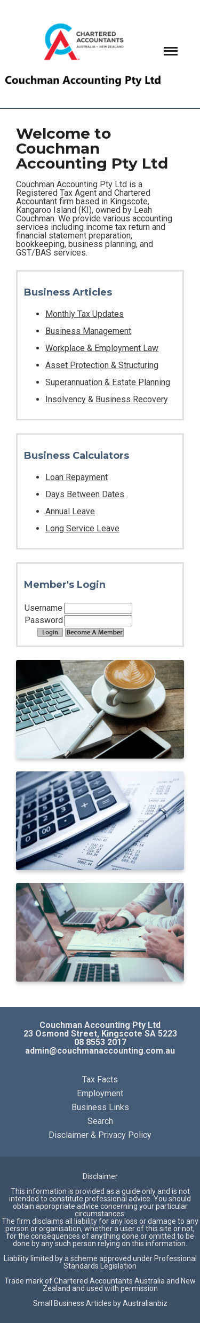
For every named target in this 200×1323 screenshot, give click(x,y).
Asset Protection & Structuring (101, 365)
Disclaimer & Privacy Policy (100, 1135)
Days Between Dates (84, 494)
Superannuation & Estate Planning (107, 382)
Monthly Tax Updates (84, 314)
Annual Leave (70, 511)
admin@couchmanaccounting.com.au (100, 1051)
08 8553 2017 (100, 1042)
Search (100, 1121)
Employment (100, 1093)
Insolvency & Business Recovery (106, 399)
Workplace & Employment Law (101, 348)
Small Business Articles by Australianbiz (100, 1303)
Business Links (100, 1107)
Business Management (88, 331)
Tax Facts (100, 1079)
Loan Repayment (76, 477)
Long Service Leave (82, 528)
